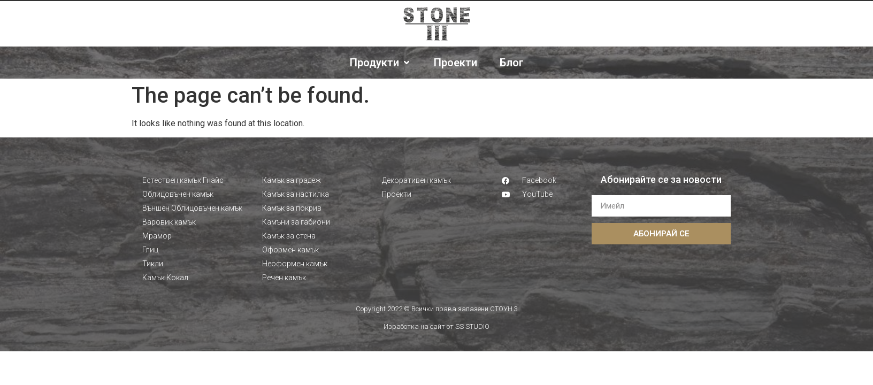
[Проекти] (455, 62)
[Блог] (511, 62)
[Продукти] (380, 62)
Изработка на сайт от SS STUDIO (436, 326)
